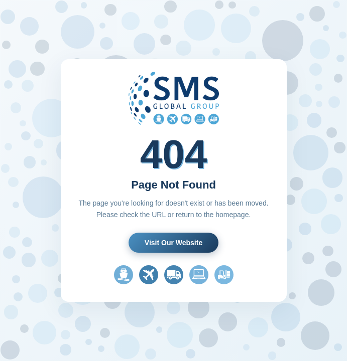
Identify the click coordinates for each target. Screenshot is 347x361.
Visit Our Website (173, 243)
